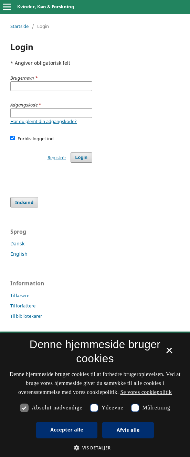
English (19, 254)
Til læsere (19, 295)
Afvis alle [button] (128, 430)
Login (81, 157)
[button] (94, 448)
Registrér (57, 157)
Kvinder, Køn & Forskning (45, 6)
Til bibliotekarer (26, 316)
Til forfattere (22, 306)
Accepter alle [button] (66, 429)
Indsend (24, 202)
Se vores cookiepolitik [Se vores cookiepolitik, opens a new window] (146, 392)
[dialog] (95, 395)
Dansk (17, 243)
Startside (19, 26)
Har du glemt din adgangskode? (43, 121)
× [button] (169, 353)
